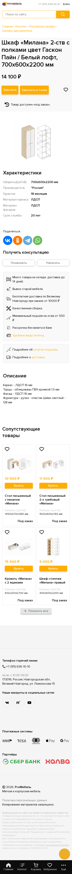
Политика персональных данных (24, 800)
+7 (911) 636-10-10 (49, 4)
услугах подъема (45, 350)
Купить (19, 486)
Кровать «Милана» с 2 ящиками (18, 581)
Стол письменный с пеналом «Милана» (18, 500)
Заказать (10, 90)
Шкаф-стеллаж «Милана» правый (52, 581)
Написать (53, 263)
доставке (38, 357)
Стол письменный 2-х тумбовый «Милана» (52, 500)
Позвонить (19, 263)
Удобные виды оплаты (28, 336)
